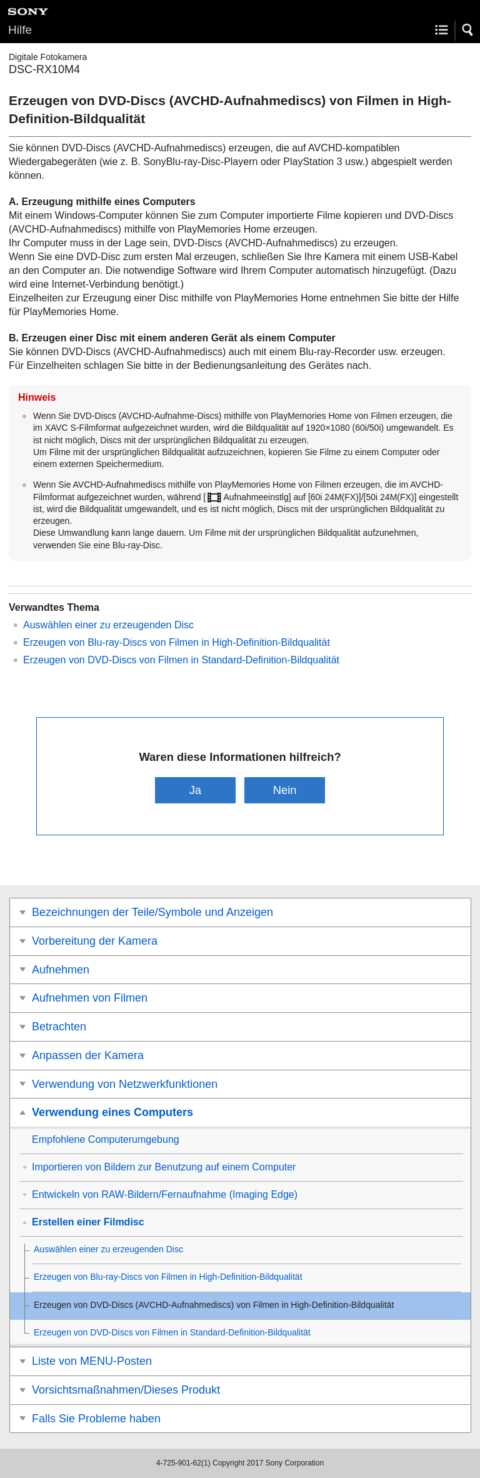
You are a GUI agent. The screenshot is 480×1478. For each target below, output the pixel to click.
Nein (285, 790)
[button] (468, 30)
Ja (195, 790)
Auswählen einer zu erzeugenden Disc (108, 625)
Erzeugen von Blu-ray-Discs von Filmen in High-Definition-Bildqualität (176, 642)
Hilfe (20, 29)
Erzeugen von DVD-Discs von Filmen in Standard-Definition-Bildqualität (181, 660)
